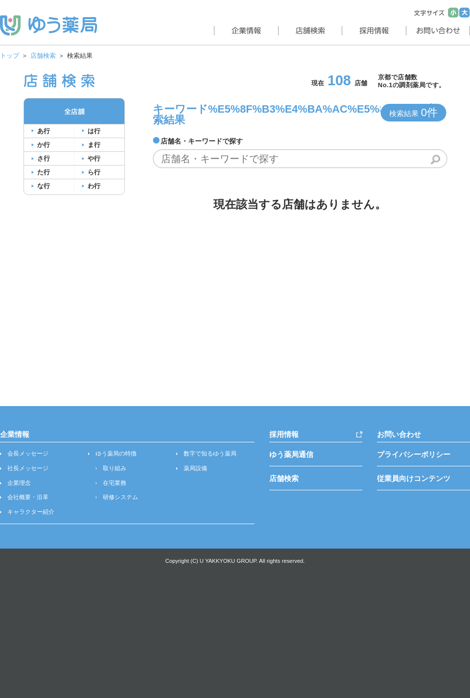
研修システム (120, 497)
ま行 (94, 144)
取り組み (114, 468)
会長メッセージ (27, 454)
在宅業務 (114, 483)
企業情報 (14, 434)
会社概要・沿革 (27, 497)
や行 (94, 158)
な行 (43, 186)
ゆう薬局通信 (291, 454)
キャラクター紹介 (30, 512)
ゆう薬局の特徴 (116, 454)
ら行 (94, 172)
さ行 (43, 158)
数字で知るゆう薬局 (210, 454)
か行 (43, 144)
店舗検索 (43, 55)
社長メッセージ (27, 468)
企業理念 (19, 483)
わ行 (94, 186)
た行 (43, 172)
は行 (94, 131)
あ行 (43, 131)
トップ (9, 55)
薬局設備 (195, 468)
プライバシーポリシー (413, 454)
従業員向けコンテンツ (413, 478)
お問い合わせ (399, 434)
